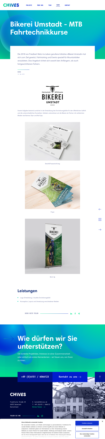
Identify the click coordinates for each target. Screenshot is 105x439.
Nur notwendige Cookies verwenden (87, 425)
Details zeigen (87, 435)
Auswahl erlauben (87, 419)
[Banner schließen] (102, 412)
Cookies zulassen (87, 414)
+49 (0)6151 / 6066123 (42, 404)
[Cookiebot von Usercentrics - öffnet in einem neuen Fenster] (10, 436)
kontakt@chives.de (41, 402)
